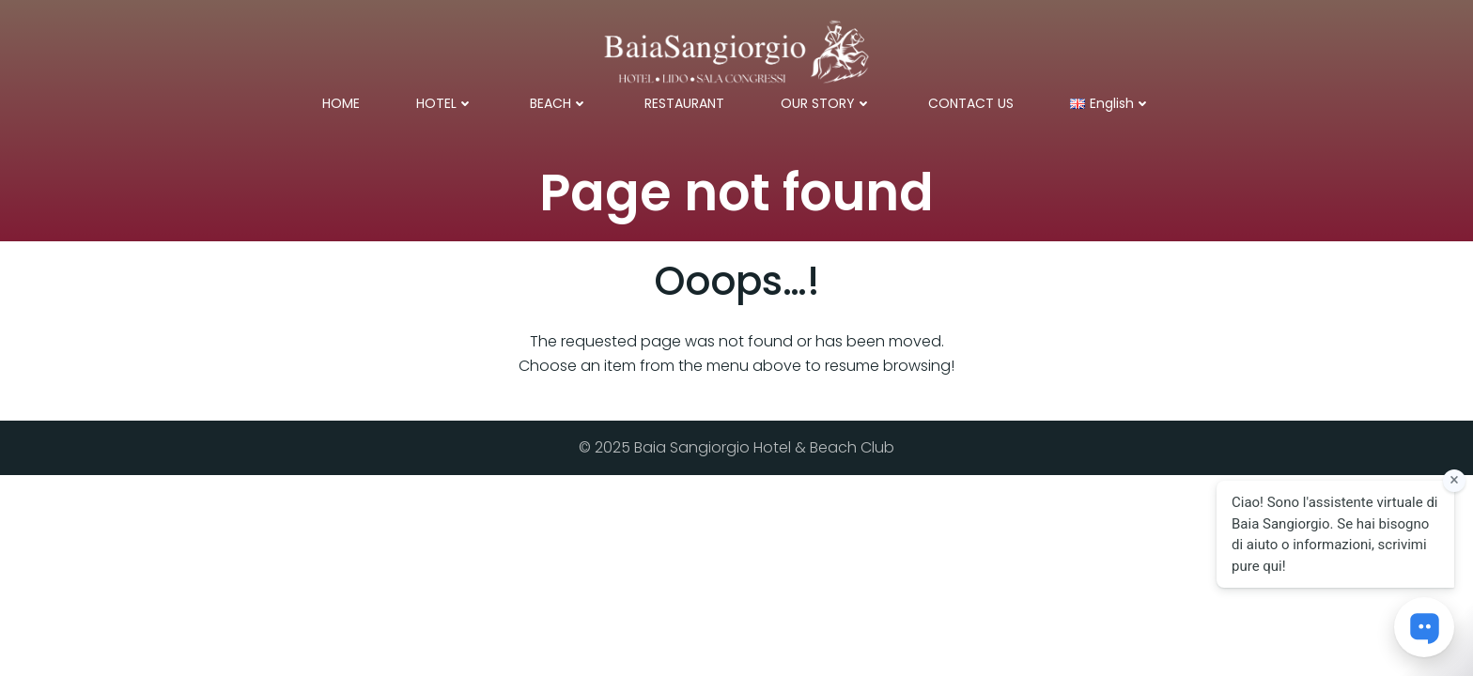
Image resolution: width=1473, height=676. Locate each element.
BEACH (559, 103)
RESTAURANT (684, 103)
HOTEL (444, 103)
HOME (341, 103)
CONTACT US (971, 103)
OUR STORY (826, 103)
